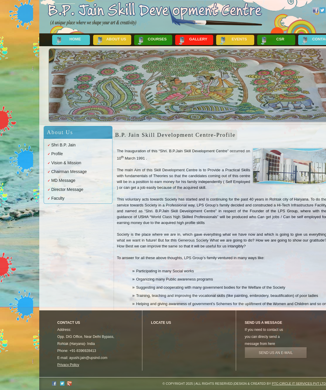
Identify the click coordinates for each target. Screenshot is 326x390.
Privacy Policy (68, 365)
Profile (57, 153)
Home (75, 39)
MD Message (63, 180)
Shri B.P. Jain (63, 145)
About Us (116, 39)
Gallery (198, 39)
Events (239, 39)
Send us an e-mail (276, 353)
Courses (157, 39)
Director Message (67, 189)
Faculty (57, 198)
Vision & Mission (66, 162)
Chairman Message (69, 171)
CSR (280, 39)
